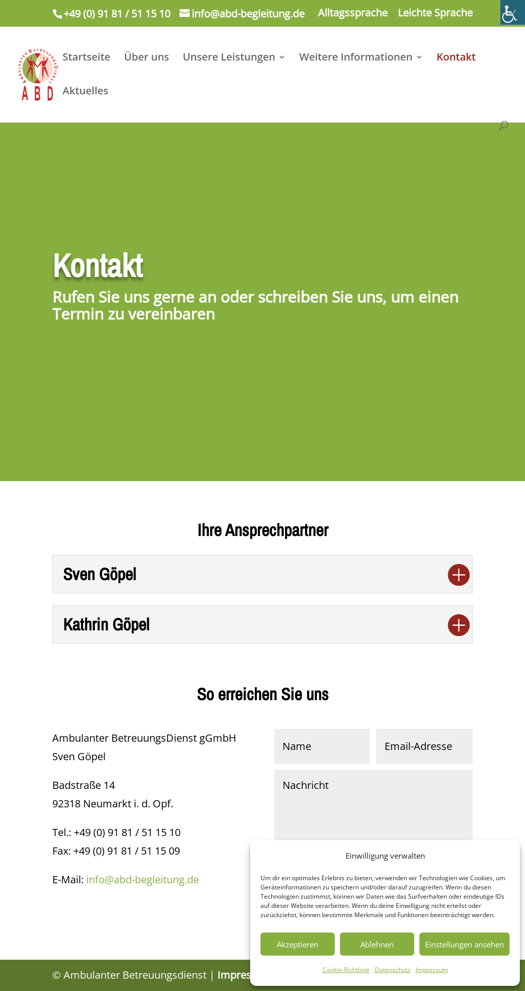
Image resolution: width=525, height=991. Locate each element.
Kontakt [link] (456, 58)
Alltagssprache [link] (353, 13)
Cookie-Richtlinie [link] (346, 969)
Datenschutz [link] (393, 969)
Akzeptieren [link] (297, 944)
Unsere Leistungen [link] (229, 58)
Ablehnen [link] (377, 944)
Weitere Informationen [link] (356, 58)
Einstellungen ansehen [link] (464, 944)
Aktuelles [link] (85, 92)
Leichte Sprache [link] (435, 13)
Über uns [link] (146, 58)
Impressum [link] (432, 969)
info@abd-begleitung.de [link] (142, 879)
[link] (512, 12)
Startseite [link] (86, 58)
